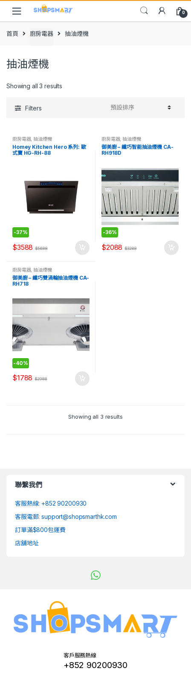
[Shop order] (139, 107)
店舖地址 (26, 543)
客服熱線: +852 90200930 (51, 503)
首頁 (12, 33)
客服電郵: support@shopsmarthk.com (66, 516)
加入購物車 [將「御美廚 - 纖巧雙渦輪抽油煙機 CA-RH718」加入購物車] (82, 378)
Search (144, 10)
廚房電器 (41, 33)
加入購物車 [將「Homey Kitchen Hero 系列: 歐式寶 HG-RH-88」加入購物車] (82, 247)
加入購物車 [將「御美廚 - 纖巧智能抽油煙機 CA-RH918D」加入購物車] (171, 247)
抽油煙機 (42, 139)
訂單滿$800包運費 (40, 529)
